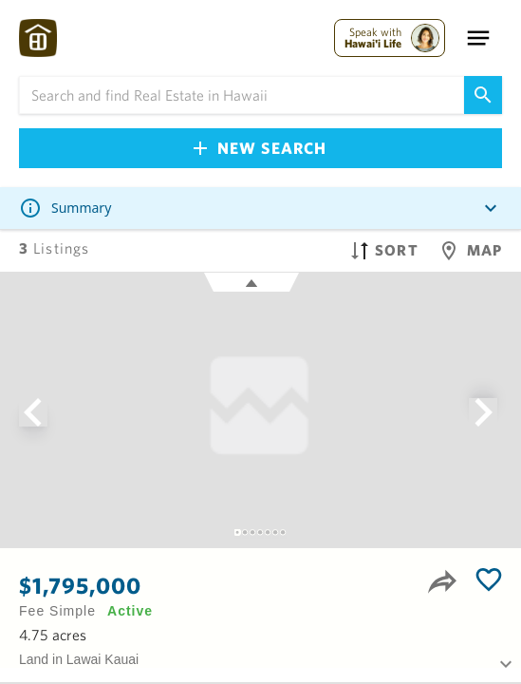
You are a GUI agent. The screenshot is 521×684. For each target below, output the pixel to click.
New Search (260, 148)
